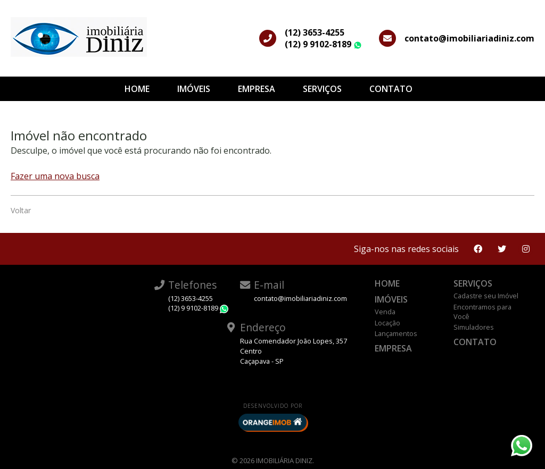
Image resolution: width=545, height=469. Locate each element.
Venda (385, 311)
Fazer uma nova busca (55, 176)
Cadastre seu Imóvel (485, 295)
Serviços (322, 89)
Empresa (256, 89)
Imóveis (193, 89)
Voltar (21, 210)
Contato (390, 89)
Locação (387, 323)
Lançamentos (396, 333)
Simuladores (473, 327)
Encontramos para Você (482, 311)
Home (137, 89)
